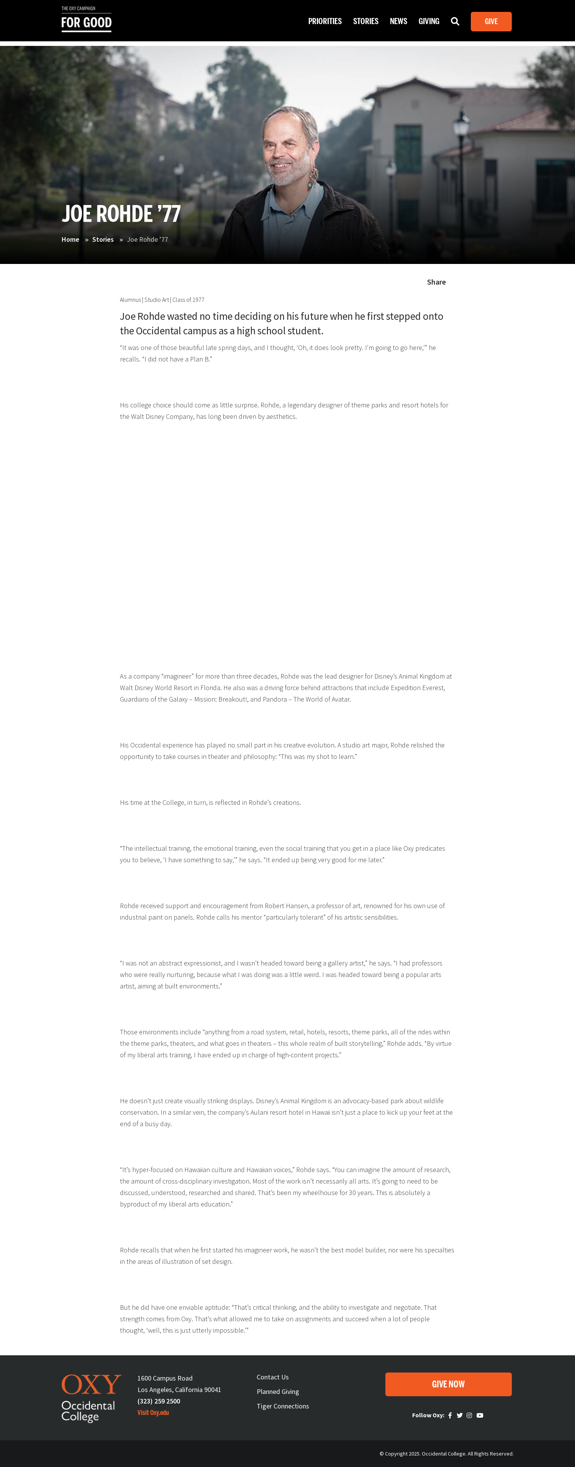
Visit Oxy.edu (153, 1412)
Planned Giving (278, 1391)
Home (70, 239)
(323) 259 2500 (159, 1401)
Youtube (480, 1415)
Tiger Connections (283, 1406)
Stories (365, 22)
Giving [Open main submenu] (429, 22)
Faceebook (451, 1415)
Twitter (460, 1415)
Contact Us (273, 1377)
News (398, 22)
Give (491, 23)
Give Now (448, 1384)
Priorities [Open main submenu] (325, 22)
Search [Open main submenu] (455, 24)
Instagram (470, 1415)
